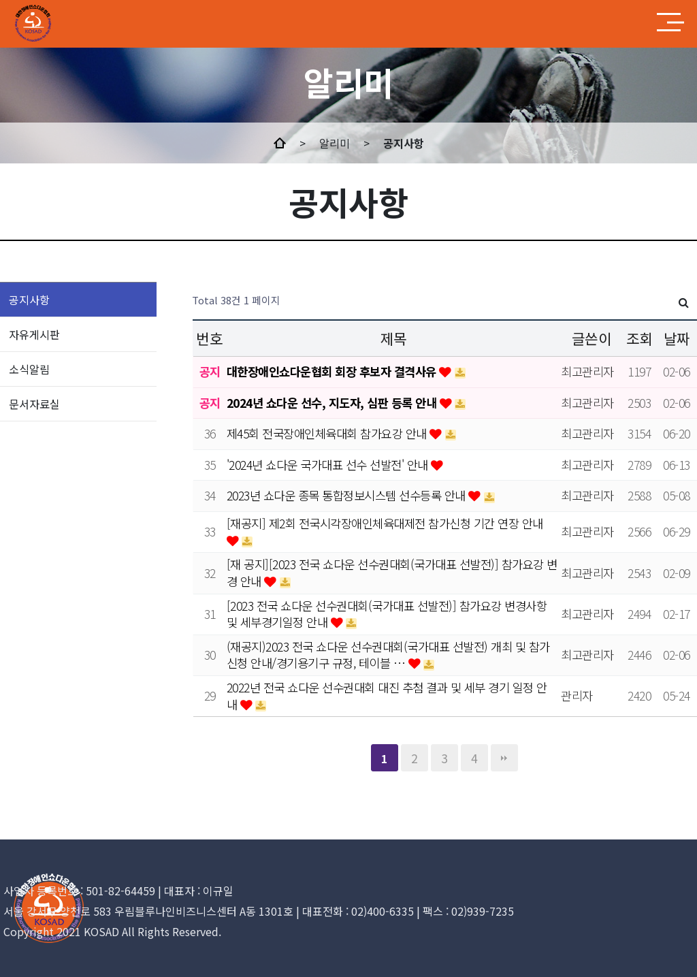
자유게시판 (34, 334)
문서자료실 (34, 404)
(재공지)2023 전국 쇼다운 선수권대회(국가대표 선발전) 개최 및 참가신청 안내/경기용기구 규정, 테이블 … (388, 655)
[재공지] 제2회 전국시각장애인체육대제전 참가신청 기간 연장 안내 (385, 523)
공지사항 (29, 299)
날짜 (677, 338)
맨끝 (504, 757)
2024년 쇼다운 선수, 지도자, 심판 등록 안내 (333, 402)
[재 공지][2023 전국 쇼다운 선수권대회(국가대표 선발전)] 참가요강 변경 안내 (392, 573)
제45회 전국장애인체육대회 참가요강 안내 (328, 433)
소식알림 (29, 369)
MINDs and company (63, 24)
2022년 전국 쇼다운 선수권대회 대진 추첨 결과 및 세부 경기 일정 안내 (387, 696)
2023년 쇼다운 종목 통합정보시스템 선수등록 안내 (348, 495)
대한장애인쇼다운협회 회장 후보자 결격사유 (333, 371)
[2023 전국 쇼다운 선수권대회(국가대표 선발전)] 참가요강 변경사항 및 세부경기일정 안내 (387, 614)
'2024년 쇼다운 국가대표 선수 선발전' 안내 (329, 464)
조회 (639, 338)
